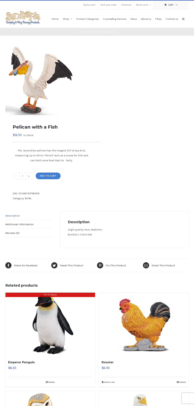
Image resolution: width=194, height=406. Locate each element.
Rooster (108, 362)
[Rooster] (144, 324)
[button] (183, 19)
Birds (28, 198)
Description (12, 215)
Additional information (19, 224)
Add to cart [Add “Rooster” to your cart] (109, 382)
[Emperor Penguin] (50, 324)
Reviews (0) (12, 233)
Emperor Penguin (21, 362)
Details (51, 382)
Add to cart (48, 175)
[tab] (29, 215)
